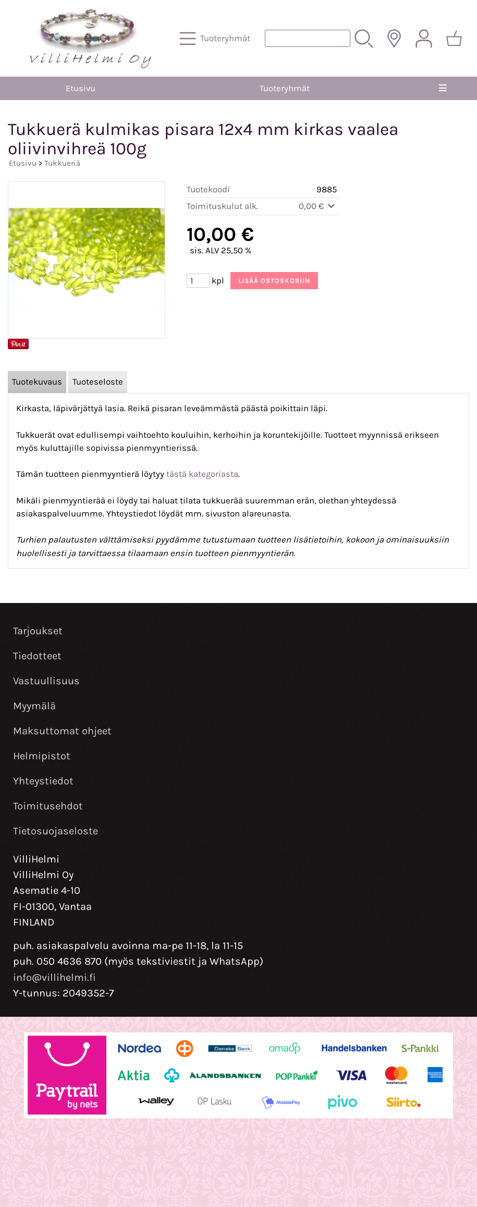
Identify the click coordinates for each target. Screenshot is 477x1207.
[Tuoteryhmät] (215, 38)
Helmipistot (41, 756)
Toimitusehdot (48, 806)
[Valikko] (443, 88)
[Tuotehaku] (307, 38)
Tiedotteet (37, 656)
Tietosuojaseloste (55, 831)
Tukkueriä (62, 163)
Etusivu (80, 88)
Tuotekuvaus (37, 382)
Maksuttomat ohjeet (62, 731)
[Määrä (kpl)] (198, 281)
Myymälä (34, 706)
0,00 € (318, 206)
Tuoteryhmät (285, 88)
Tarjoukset (38, 631)
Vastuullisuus (46, 681)
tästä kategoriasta (202, 474)
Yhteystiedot (43, 781)
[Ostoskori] (454, 38)
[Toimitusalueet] (394, 38)
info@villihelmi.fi (54, 977)
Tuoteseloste (97, 382)
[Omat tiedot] (423, 38)
